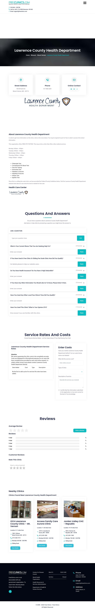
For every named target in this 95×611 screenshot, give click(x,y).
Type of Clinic (62, 367)
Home (28, 55)
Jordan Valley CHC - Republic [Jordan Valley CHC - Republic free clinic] (74, 522)
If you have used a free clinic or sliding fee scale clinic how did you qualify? (36, 258)
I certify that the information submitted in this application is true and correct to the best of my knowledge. (71, 392)
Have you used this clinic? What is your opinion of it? (28, 307)
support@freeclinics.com (20, 11)
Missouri (33, 55)
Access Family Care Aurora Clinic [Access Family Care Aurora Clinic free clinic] (47, 522)
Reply (81, 252)
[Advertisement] (47, 26)
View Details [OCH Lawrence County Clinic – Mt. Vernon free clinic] (15, 548)
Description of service (64, 376)
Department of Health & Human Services (39, 588)
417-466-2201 (47, 89)
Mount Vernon (41, 55)
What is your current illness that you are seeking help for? (30, 246)
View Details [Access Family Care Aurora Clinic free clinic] (42, 545)
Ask (80, 238)
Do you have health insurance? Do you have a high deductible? (31, 270)
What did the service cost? (66, 359)
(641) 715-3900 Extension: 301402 (24, 9)
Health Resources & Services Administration (39, 583)
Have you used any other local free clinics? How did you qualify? (32, 295)
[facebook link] (10, 591)
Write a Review (79, 430)
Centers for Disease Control (38, 573)
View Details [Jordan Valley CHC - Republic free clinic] (68, 545)
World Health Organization (36, 578)
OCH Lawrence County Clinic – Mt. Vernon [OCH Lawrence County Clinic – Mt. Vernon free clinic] (20, 524)
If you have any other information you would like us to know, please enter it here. (38, 283)
